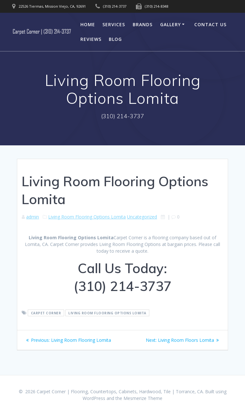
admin (32, 217)
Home (87, 24)
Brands (142, 24)
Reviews (90, 39)
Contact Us (210, 24)
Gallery (170, 24)
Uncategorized (142, 217)
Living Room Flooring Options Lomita (87, 217)
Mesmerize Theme (142, 398)
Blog (115, 39)
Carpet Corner (46, 313)
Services (113, 24)
